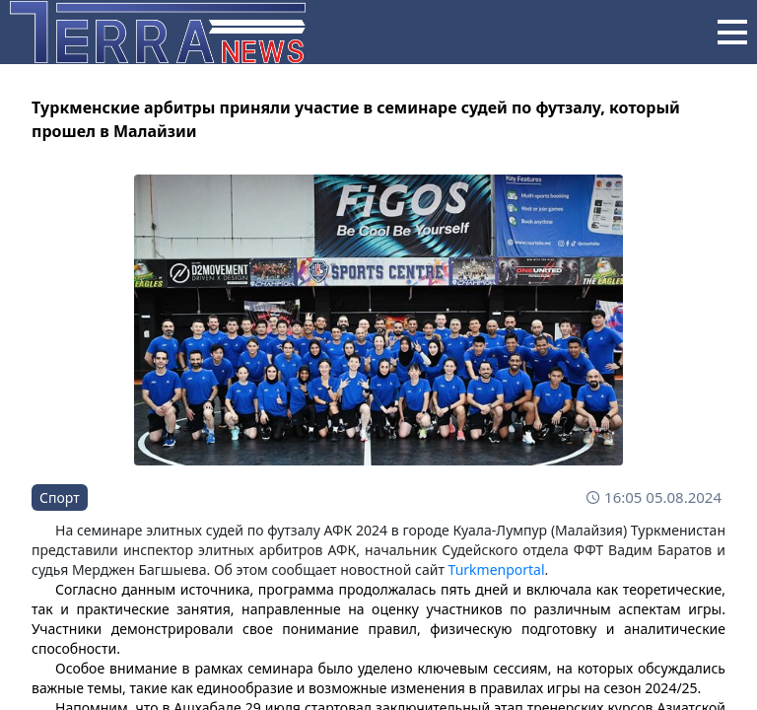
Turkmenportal (496, 569)
